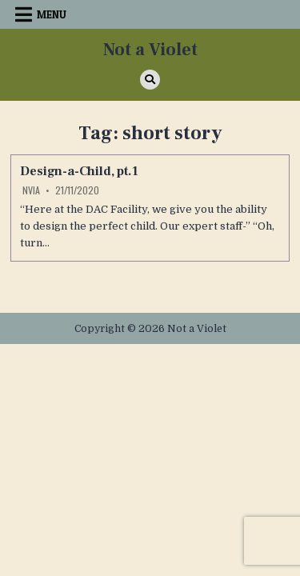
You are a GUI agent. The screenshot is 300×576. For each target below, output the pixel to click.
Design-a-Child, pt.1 (79, 171)
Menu (51, 14)
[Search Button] (150, 80)
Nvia (31, 190)
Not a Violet (150, 49)
